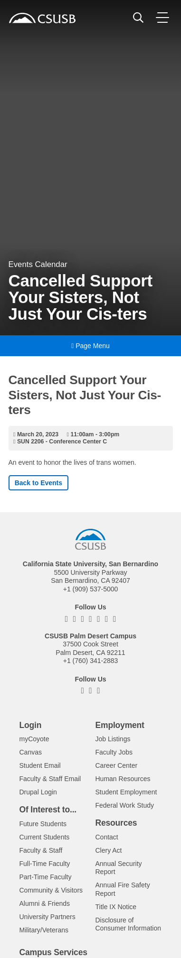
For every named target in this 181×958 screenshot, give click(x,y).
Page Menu (90, 346)
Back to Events (38, 483)
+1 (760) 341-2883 (90, 660)
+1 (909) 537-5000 (90, 589)
